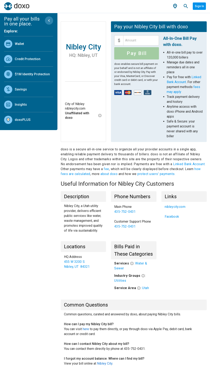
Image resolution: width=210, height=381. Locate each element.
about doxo (109, 174)
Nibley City (104, 363)
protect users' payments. (156, 174)
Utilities (120, 281)
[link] (28, 43)
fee (106, 169)
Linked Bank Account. (189, 164)
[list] (28, 80)
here (86, 329)
